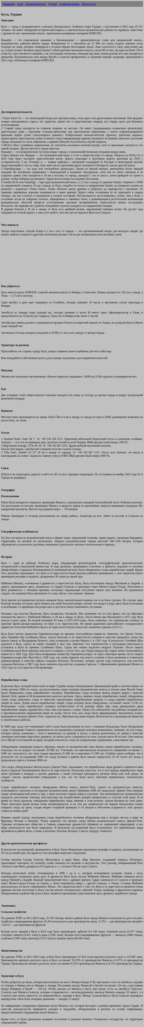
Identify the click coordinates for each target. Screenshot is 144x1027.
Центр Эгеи (89, 3)
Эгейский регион (69, 3)
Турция (52, 3)
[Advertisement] (72, 87)
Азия (20, 3)
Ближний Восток (35, 3)
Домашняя (8, 3)
